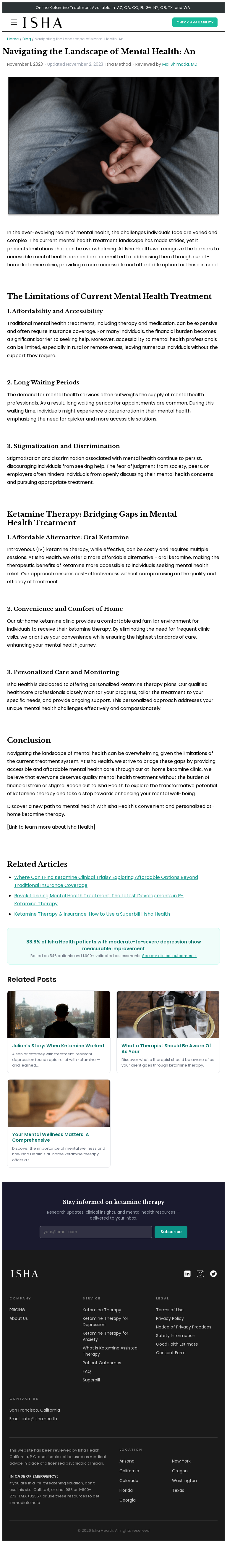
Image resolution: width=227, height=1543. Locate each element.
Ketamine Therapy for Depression (105, 1321)
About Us (18, 1318)
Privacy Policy (170, 1318)
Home (13, 38)
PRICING (17, 1310)
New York (181, 1461)
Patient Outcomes (102, 1363)
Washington (184, 1481)
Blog (26, 38)
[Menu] (13, 22)
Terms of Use (170, 1310)
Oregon (180, 1471)
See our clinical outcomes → (169, 955)
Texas (178, 1490)
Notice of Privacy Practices (183, 1327)
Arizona (126, 1461)
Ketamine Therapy (102, 1310)
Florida (126, 1490)
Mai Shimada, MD (179, 64)
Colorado (128, 1481)
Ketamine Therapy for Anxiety (105, 1336)
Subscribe (170, 1232)
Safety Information (175, 1336)
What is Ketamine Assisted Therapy (110, 1351)
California (129, 1471)
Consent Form (171, 1353)
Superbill (91, 1380)
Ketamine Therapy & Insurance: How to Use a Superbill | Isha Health (92, 914)
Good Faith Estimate (177, 1344)
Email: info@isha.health (33, 1419)
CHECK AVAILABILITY (194, 22)
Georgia (127, 1500)
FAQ (87, 1371)
